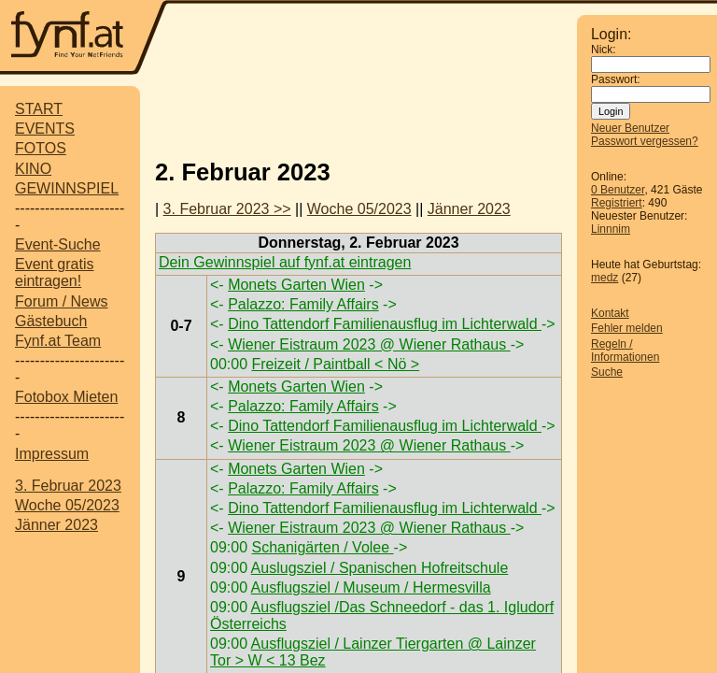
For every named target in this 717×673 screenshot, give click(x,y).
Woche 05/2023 (67, 505)
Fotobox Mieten (66, 397)
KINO (33, 169)
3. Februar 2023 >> (227, 209)
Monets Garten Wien (296, 285)
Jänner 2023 (56, 525)
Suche (607, 372)
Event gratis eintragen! (54, 272)
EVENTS (45, 128)
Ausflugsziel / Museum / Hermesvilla (371, 587)
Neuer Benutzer (630, 128)
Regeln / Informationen (625, 350)
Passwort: (615, 79)
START (39, 109)
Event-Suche (58, 244)
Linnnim (610, 229)
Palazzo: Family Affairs (303, 304)
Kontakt (610, 313)
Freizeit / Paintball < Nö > (335, 364)
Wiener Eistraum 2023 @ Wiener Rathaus (369, 344)
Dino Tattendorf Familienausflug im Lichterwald (384, 324)
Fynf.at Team (58, 341)
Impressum (52, 454)
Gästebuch (51, 321)
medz (604, 277)
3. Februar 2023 (68, 486)
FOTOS (40, 148)
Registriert (616, 202)
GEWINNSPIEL (67, 188)
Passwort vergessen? (644, 141)
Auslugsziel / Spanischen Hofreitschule (380, 568)
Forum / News (61, 301)
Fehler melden (627, 328)
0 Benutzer (617, 189)
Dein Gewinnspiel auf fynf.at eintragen (285, 262)
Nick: (603, 49)
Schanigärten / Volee (322, 547)
